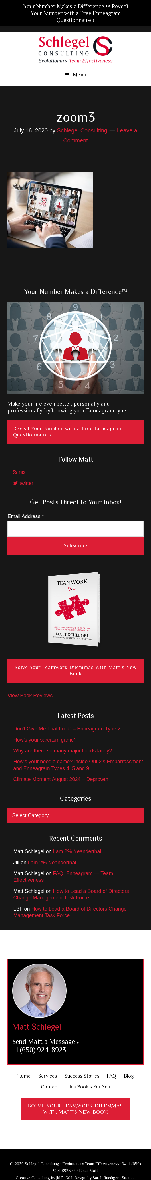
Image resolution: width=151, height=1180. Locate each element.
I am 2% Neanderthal (77, 851)
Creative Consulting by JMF (39, 1177)
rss (19, 472)
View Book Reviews (30, 695)
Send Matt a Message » (45, 1041)
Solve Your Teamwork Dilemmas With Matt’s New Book (76, 670)
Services (47, 1076)
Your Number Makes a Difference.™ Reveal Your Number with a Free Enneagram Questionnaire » (75, 13)
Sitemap (129, 1177)
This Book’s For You (88, 1087)
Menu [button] (79, 75)
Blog (129, 1076)
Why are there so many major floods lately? (62, 751)
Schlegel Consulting (75, 49)
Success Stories (82, 1076)
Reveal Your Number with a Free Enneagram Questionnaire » (68, 432)
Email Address (25, 516)
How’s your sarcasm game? (44, 740)
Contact (50, 1087)
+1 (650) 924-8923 (39, 1050)
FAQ (111, 1076)
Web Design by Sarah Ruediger (92, 1177)
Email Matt (86, 1170)
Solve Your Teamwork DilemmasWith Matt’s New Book (75, 1109)
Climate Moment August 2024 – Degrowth (60, 779)
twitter (23, 483)
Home (24, 1076)
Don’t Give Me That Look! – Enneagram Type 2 (66, 729)
